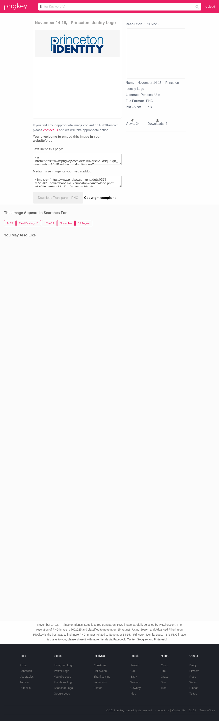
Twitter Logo (61, 671)
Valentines (100, 682)
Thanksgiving (102, 676)
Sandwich (26, 671)
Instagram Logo (63, 665)
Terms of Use (207, 710)
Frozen (134, 665)
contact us (50, 130)
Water (193, 682)
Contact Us (178, 710)
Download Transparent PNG (58, 197)
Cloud (164, 665)
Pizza (23, 665)
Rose (192, 676)
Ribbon (193, 688)
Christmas (100, 665)
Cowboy (135, 688)
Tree (163, 688)
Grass (164, 676)
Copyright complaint (100, 197)
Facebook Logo (63, 682)
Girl (132, 671)
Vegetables (27, 676)
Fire (163, 671)
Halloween (100, 671)
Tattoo (193, 693)
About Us (163, 710)
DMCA (192, 710)
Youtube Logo (62, 676)
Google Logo (62, 693)
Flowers (194, 671)
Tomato (24, 682)
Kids (133, 693)
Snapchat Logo (63, 688)
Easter (98, 688)
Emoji (192, 665)
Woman (135, 682)
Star (163, 682)
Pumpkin (25, 688)
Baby (133, 676)
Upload (210, 6)
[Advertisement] (77, 87)
